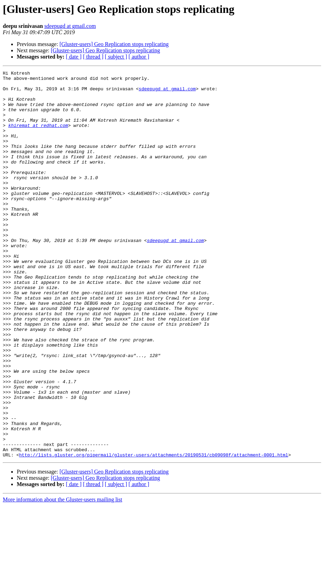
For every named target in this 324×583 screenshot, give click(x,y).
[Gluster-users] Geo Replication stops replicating (114, 44)
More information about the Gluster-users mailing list (62, 577)
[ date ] (74, 57)
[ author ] (139, 57)
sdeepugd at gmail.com (70, 26)
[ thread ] (93, 57)
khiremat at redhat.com (38, 137)
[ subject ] (116, 57)
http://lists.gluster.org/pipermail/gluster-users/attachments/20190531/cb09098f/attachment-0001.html (153, 532)
